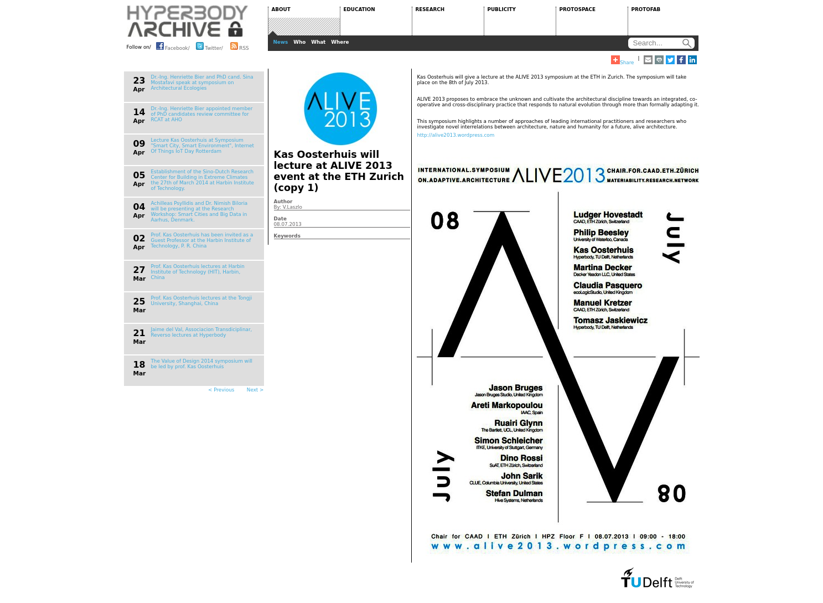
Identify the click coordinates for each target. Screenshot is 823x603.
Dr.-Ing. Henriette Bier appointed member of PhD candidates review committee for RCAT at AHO (202, 114)
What (318, 42)
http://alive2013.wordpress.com (456, 135)
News (280, 42)
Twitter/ (209, 46)
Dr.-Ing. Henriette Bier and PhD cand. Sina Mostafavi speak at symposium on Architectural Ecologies (202, 82)
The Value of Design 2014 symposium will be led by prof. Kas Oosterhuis (202, 363)
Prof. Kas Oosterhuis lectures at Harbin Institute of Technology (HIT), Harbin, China (198, 272)
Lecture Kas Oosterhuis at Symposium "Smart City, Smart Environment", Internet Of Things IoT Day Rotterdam (202, 145)
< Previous (221, 390)
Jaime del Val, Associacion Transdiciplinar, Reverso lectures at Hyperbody (201, 332)
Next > (255, 390)
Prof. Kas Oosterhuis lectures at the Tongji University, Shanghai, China (201, 300)
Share (622, 60)
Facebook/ (173, 46)
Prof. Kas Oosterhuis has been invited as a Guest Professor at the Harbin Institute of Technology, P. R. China (202, 240)
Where (340, 42)
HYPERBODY (188, 21)
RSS (239, 46)
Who (299, 42)
